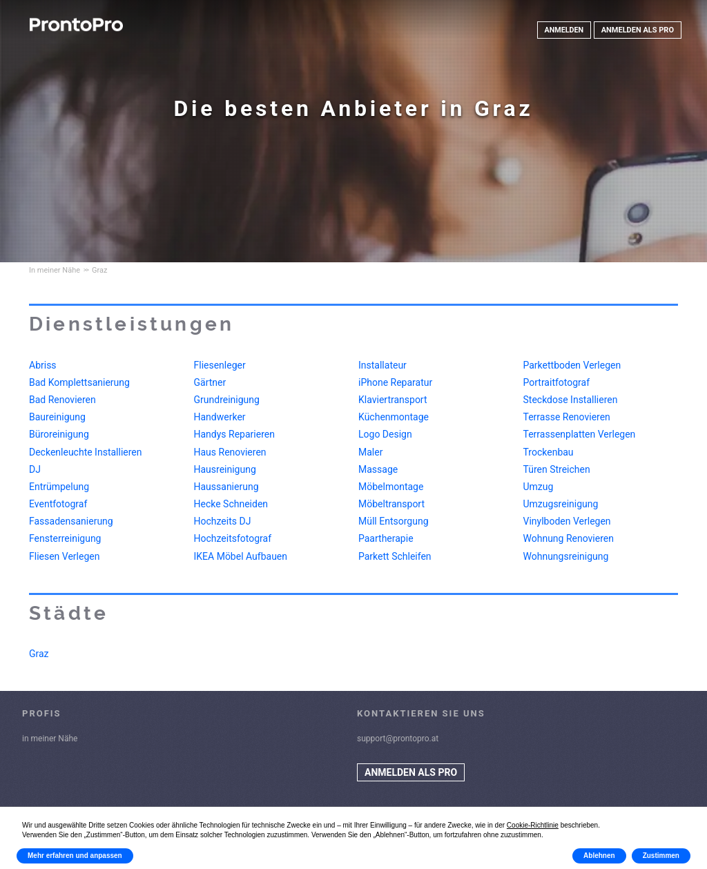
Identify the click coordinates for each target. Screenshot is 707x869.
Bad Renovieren (62, 399)
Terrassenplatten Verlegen (579, 434)
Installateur (382, 365)
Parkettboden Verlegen (572, 365)
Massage (378, 469)
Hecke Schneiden (231, 503)
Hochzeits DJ (222, 521)
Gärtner (210, 382)
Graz (39, 653)
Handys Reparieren (234, 434)
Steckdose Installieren (570, 399)
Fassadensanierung (71, 521)
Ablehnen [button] (599, 855)
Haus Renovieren (230, 452)
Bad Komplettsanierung (79, 382)
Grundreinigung (227, 399)
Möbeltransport (391, 503)
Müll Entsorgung (393, 521)
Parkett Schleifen (395, 556)
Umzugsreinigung (561, 503)
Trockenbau (548, 452)
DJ (35, 469)
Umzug (538, 486)
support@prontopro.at (397, 738)
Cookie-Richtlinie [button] (533, 825)
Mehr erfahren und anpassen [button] (75, 855)
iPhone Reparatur (395, 382)
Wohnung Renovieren (568, 538)
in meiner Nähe (49, 738)
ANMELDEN (563, 30)
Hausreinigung (225, 469)
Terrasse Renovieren (566, 416)
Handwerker (220, 416)
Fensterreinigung (65, 538)
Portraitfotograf (556, 382)
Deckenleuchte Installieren (85, 452)
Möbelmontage (390, 486)
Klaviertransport (392, 399)
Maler (370, 452)
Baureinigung (57, 416)
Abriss (43, 365)
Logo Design (385, 434)
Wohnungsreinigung (566, 556)
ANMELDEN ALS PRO (637, 30)
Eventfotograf (58, 503)
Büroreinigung (59, 434)
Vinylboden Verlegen (567, 521)
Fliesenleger (220, 365)
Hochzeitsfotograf (233, 538)
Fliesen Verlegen (64, 556)
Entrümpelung (59, 486)
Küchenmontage (393, 416)
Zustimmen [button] (661, 855)
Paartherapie (386, 538)
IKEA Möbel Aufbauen (241, 556)
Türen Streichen (556, 469)
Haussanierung (226, 486)
